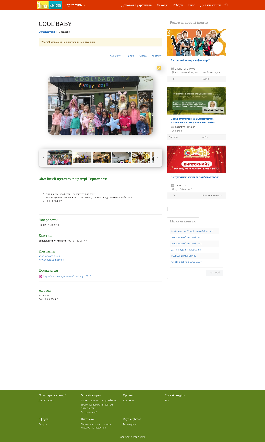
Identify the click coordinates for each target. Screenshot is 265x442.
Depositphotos (131, 424)
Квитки (130, 53)
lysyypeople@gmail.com (51, 259)
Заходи (162, 5)
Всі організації (89, 412)
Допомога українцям (136, 5)
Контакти (157, 53)
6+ (172, 79)
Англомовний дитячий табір (186, 237)
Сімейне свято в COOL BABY (186, 261)
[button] (75, 5)
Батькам (173, 137)
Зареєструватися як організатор (99, 400)
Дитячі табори (46, 400)
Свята (204, 79)
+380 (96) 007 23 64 (49, 256)
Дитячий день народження (186, 249)
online (203, 137)
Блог (191, 5)
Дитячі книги (210, 5)
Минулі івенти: (183, 221)
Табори (178, 5)
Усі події (215, 272)
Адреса (143, 53)
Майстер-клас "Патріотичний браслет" (192, 231)
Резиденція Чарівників (183, 255)
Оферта (43, 424)
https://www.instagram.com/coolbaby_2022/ (67, 276)
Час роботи (115, 53)
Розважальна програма (212, 196)
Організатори (47, 31)
